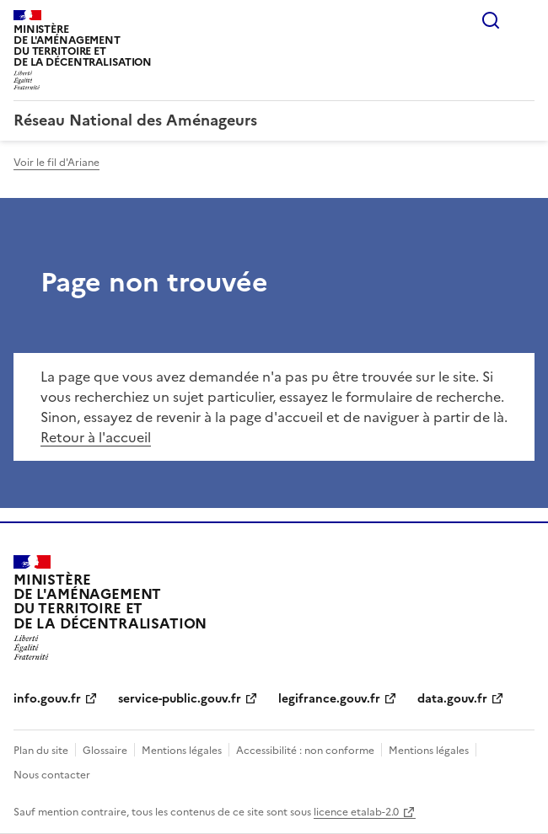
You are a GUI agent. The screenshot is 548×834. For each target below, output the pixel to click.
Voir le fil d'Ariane (56, 162)
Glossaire (105, 750)
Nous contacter (51, 775)
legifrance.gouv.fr (329, 699)
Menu (524, 20)
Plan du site (40, 750)
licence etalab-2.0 (356, 812)
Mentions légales (182, 750)
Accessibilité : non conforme (305, 750)
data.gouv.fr (452, 699)
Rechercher (491, 20)
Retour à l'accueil (95, 437)
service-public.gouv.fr (179, 699)
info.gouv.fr (47, 699)
